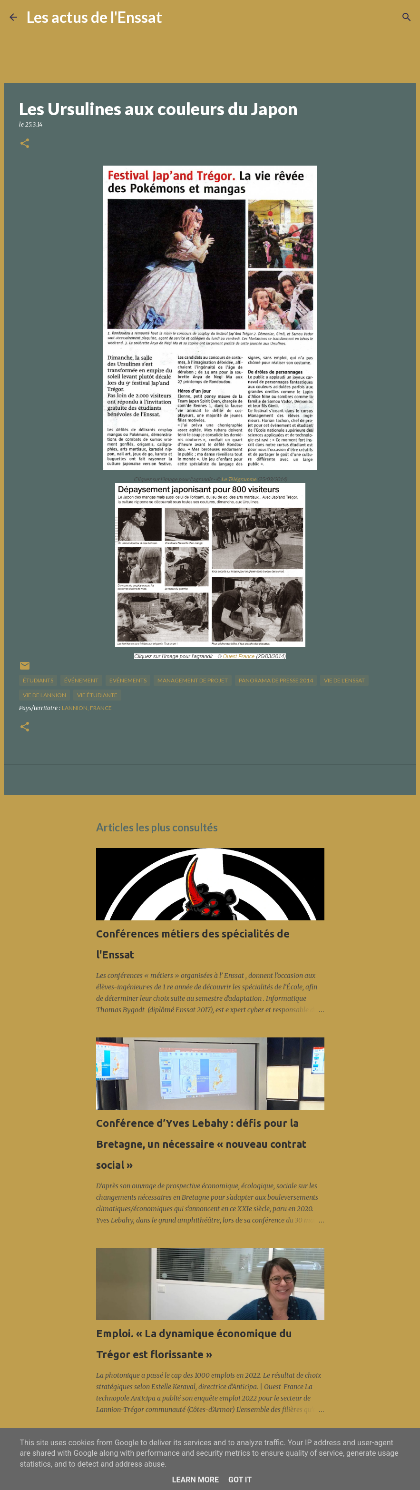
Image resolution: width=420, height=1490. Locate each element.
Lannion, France (87, 707)
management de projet (192, 680)
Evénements (128, 680)
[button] (24, 144)
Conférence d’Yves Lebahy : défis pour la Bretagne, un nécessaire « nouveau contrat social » (201, 1144)
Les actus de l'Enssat (94, 17)
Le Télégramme (238, 479)
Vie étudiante (97, 695)
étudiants (38, 680)
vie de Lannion (44, 695)
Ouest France (239, 656)
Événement (81, 680)
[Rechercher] (175, 17)
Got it (240, 1479)
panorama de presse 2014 (276, 680)
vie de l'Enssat (344, 680)
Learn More (195, 1479)
